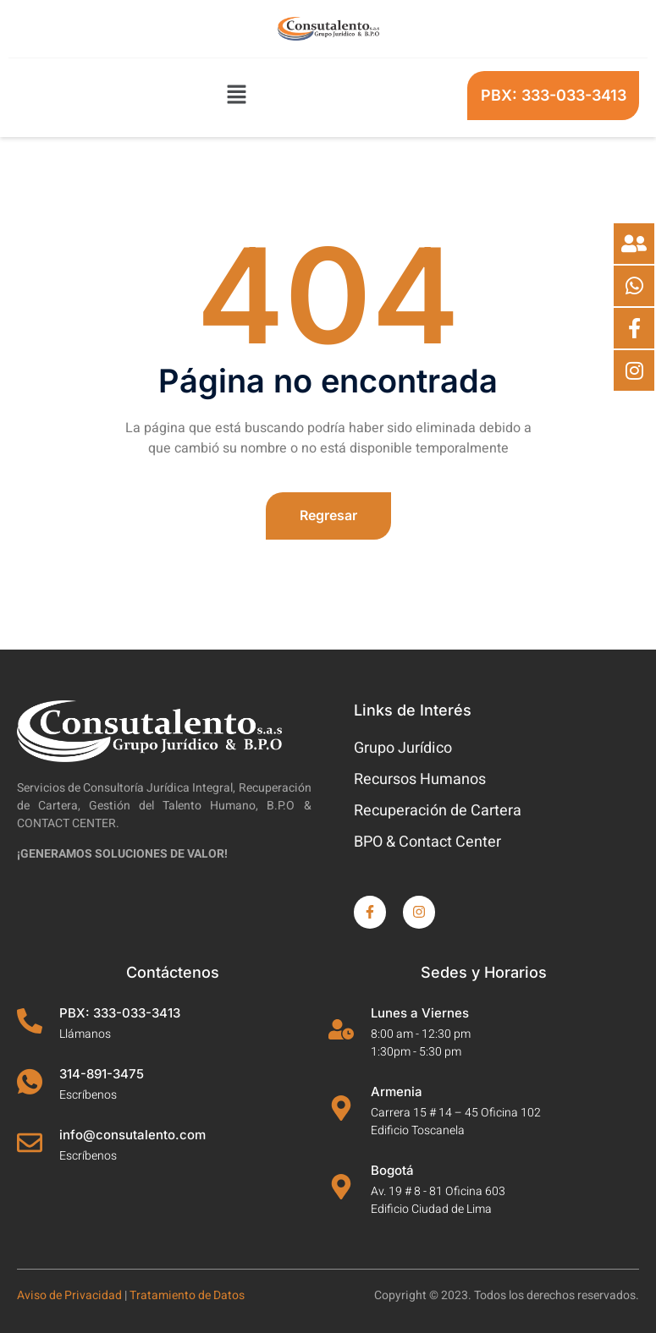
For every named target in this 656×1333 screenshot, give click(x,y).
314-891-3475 (101, 1074)
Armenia (396, 1091)
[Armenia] (341, 1108)
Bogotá (392, 1170)
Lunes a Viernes (420, 1013)
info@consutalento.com (132, 1135)
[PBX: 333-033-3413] (29, 1021)
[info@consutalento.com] (29, 1142)
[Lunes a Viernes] (341, 1029)
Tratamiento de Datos (187, 1295)
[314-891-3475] (29, 1081)
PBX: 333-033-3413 (119, 1013)
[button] (236, 95)
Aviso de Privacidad (69, 1295)
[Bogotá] (341, 1186)
